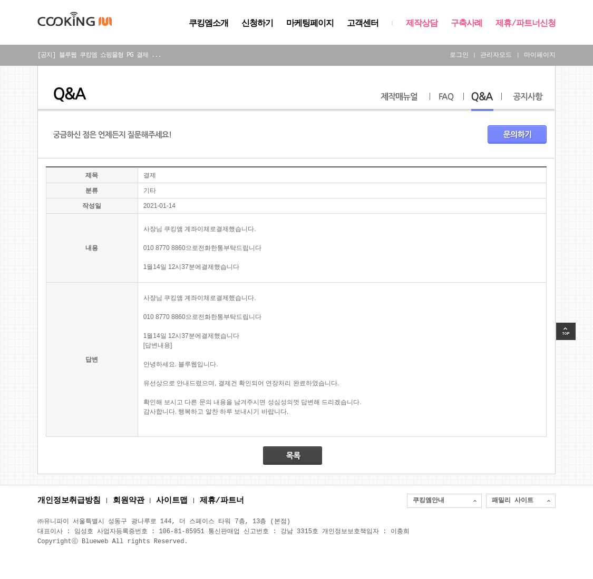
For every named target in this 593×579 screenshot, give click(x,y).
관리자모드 (496, 55)
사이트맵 (172, 501)
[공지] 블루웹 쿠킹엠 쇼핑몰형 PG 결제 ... (99, 55)
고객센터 (362, 23)
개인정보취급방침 (69, 501)
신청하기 (257, 23)
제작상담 (422, 23)
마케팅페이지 (310, 23)
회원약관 (128, 501)
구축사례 (466, 23)
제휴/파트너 (222, 501)
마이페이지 (540, 55)
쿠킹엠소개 (208, 23)
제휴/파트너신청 (525, 23)
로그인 (459, 55)
